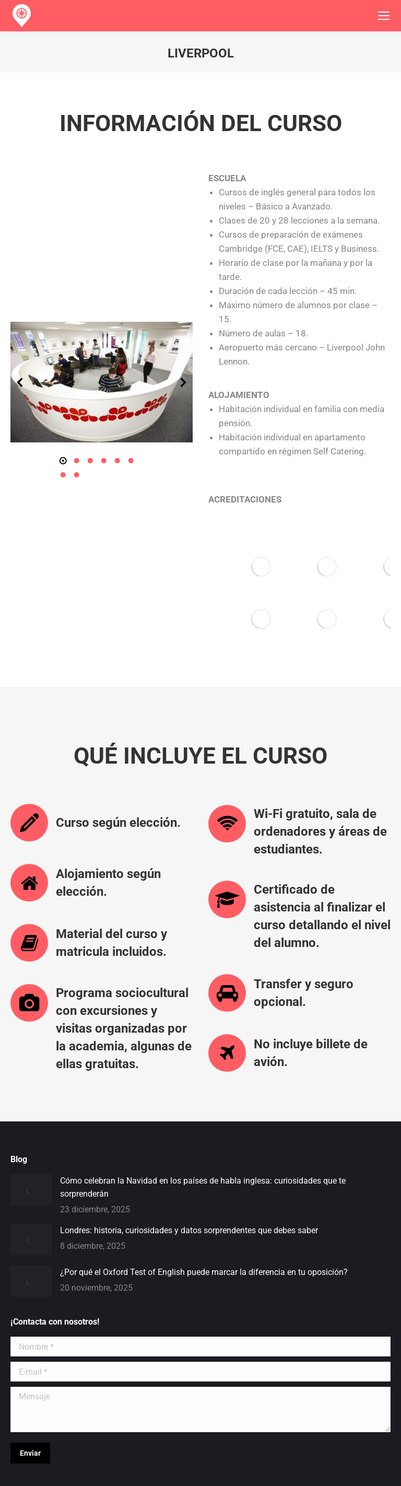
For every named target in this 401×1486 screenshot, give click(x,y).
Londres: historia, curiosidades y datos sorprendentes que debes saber (189, 1176)
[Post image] (31, 1136)
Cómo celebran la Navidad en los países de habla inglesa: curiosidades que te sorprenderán (203, 1133)
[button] (20, 355)
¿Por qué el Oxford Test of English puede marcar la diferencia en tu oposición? (204, 1218)
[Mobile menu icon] (384, 15)
